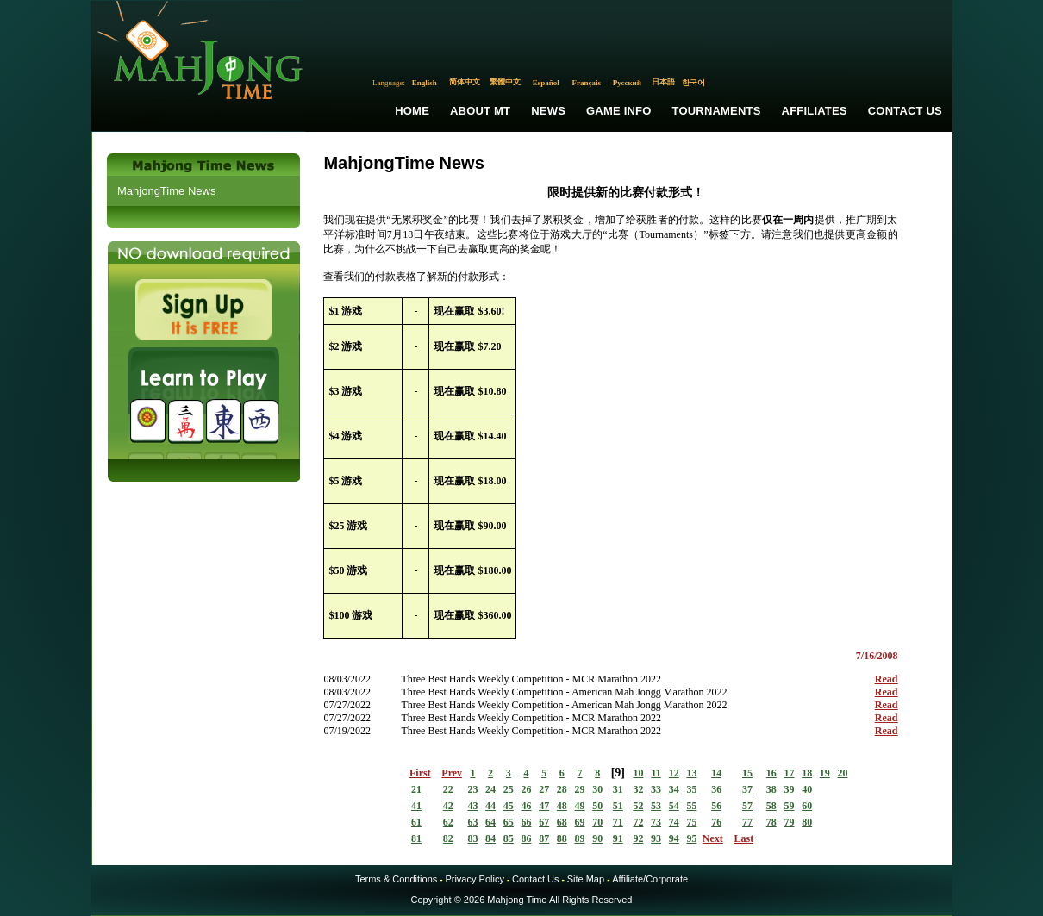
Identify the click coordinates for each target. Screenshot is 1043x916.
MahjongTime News (166, 190)
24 (490, 789)
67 (544, 822)
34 (674, 789)
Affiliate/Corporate (650, 879)
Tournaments (716, 110)
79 (789, 822)
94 (674, 838)
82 (448, 838)
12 (674, 773)
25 (508, 789)
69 (580, 822)
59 (789, 806)
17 (789, 773)
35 (691, 789)
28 (562, 789)
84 (490, 838)
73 (656, 822)
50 (597, 806)
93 (656, 838)
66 (526, 822)
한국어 (693, 82)
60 (807, 806)
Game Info (618, 110)
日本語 (663, 82)
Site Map (585, 879)
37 (747, 789)
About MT (480, 110)
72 (638, 822)
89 (580, 838)
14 (716, 773)
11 (655, 773)
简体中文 (464, 82)
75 (691, 822)
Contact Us (905, 110)
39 (789, 789)
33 (656, 789)
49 (580, 806)
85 (508, 838)
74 (674, 822)
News (548, 110)
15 (747, 773)
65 (508, 822)
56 (716, 806)
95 (691, 838)
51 (618, 806)
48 (562, 806)
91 (618, 838)
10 (638, 773)
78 (771, 822)
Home (412, 110)
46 (526, 806)
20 (843, 773)
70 (597, 822)
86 (526, 838)
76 (716, 822)
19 (825, 773)
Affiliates (814, 110)
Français (587, 82)
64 (490, 822)
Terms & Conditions (396, 879)
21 (416, 789)
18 (807, 773)
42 (448, 806)
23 (472, 789)
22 (448, 789)
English (424, 82)
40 (807, 789)
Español (546, 82)
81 (416, 838)
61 (416, 822)
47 (544, 806)
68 (562, 822)
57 (747, 806)
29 (580, 789)
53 (656, 806)
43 (472, 806)
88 (562, 838)
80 (807, 822)
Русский (627, 82)
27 (544, 789)
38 (771, 789)
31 (618, 789)
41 (416, 806)
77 (747, 822)
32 (638, 789)
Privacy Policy (474, 879)
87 (544, 838)
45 (508, 806)
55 (691, 806)
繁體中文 (505, 82)
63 (472, 822)
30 (597, 789)
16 (771, 773)
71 (618, 822)
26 (526, 789)
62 (448, 822)
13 (691, 773)
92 (638, 838)
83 (472, 838)
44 (490, 806)
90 (597, 838)
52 (638, 806)
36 (716, 789)
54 (674, 806)
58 (771, 806)
